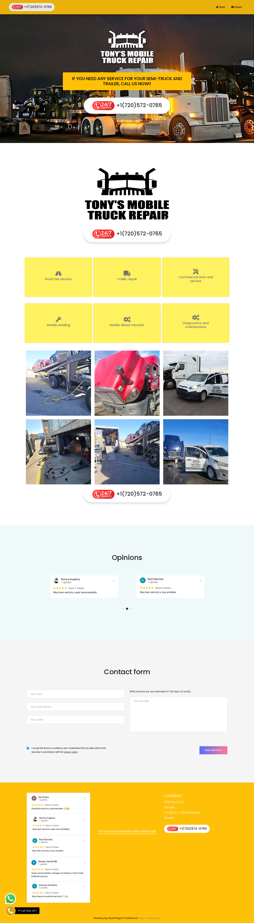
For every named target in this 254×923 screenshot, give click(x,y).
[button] (123, 608)
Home (220, 7)
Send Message (213, 750)
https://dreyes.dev (149, 918)
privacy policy (71, 752)
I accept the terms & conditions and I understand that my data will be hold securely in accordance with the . (69, 750)
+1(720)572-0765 (32, 7)
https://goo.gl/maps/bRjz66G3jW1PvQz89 (127, 831)
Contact (236, 7)
